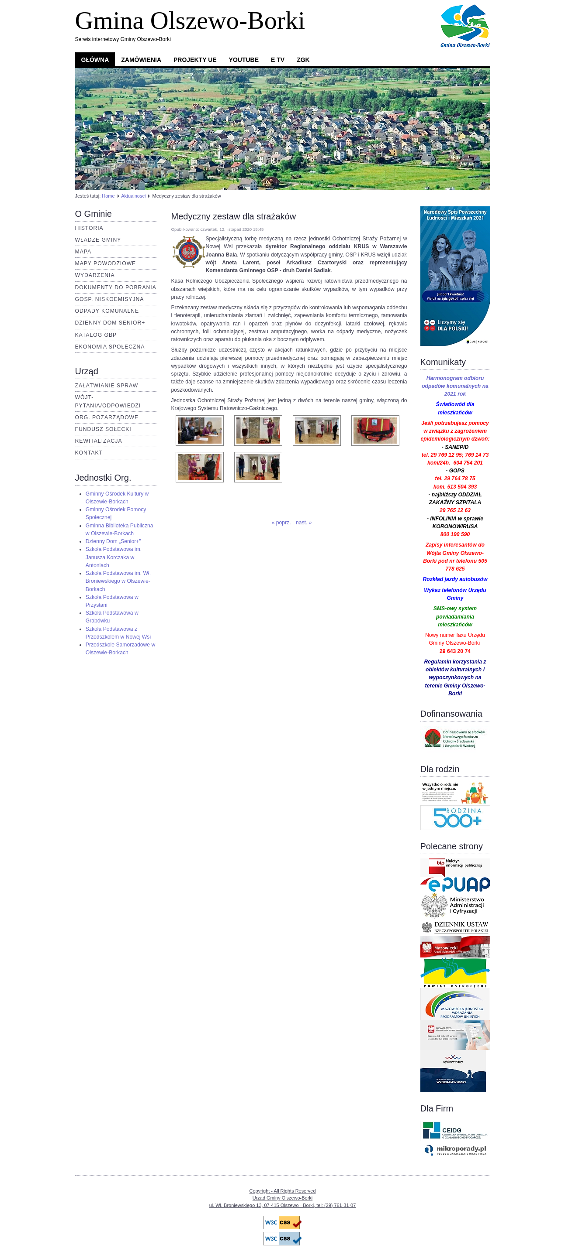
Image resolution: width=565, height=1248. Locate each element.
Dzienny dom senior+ (110, 323)
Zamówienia (141, 59)
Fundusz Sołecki (103, 429)
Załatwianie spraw (107, 386)
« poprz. (281, 523)
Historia (89, 228)
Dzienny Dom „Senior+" (113, 541)
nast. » (304, 523)
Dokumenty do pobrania (115, 287)
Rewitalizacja (98, 441)
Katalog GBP (96, 335)
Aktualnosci (133, 195)
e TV (277, 59)
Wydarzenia (95, 275)
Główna (95, 59)
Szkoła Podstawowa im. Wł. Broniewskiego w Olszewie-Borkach (118, 581)
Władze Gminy (98, 240)
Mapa (83, 252)
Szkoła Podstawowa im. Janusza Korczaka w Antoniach (114, 557)
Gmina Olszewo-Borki (190, 20)
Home (108, 195)
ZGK (303, 59)
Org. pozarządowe (107, 417)
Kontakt (89, 453)
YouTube (244, 59)
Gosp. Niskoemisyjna (109, 299)
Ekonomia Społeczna (110, 347)
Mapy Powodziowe (105, 263)
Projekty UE (195, 59)
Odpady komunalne (107, 311)
